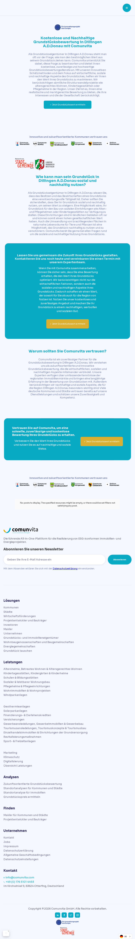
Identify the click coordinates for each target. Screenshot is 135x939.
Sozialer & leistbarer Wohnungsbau (26, 682)
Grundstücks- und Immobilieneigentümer (31, 637)
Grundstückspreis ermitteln (21, 797)
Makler (8, 629)
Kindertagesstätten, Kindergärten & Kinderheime (35, 673)
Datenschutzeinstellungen (20, 859)
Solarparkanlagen (15, 710)
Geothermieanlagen (16, 706)
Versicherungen (13, 719)
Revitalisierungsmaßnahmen (22, 736)
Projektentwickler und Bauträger (25, 620)
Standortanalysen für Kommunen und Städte (32, 788)
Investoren (10, 624)
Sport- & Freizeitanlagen (19, 741)
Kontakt (8, 837)
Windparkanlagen (15, 695)
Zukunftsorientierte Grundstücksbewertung (32, 784)
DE (123, 936)
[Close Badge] (8, 931)
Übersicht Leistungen (17, 765)
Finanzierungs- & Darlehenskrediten (27, 715)
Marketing (10, 752)
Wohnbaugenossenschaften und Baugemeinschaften (38, 642)
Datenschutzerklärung (65, 568)
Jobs (6, 842)
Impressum (11, 846)
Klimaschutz (11, 757)
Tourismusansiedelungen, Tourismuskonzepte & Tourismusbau (44, 728)
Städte (7, 611)
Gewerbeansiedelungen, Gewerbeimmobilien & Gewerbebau (43, 723)
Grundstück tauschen (17, 650)
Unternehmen (12, 633)
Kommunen (11, 607)
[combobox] (125, 936)
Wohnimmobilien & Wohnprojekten (27, 690)
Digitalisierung (13, 761)
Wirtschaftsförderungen (19, 616)
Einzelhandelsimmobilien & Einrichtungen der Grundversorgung (45, 732)
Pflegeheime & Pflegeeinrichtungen (26, 686)
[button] (127, 8)
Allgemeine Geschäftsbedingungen (26, 855)
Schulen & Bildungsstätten (20, 677)
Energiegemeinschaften (19, 646)
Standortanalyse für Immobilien (24, 792)
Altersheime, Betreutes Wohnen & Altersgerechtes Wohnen (42, 669)
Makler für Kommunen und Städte (25, 815)
